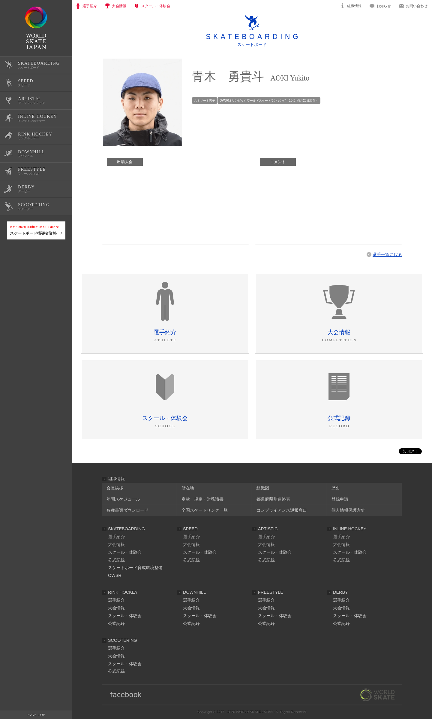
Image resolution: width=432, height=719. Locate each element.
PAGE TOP (36, 715)
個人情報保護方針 (348, 510)
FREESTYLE (270, 592)
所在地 (188, 488)
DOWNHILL (194, 592)
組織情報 (354, 6)
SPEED (190, 528)
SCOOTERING (122, 640)
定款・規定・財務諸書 (203, 499)
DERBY (340, 592)
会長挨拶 (114, 488)
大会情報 (116, 544)
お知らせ (383, 6)
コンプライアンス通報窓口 (281, 510)
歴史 (336, 488)
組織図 (262, 488)
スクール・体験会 (125, 552)
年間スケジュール (123, 499)
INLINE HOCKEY (349, 528)
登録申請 (340, 499)
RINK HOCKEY (123, 592)
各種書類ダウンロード (127, 510)
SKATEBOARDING (126, 528)
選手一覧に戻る (387, 254)
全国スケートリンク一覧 (205, 510)
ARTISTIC (268, 528)
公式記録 (14, 259)
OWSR (115, 575)
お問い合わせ (417, 6)
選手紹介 (116, 536)
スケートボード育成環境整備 (135, 567)
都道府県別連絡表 (273, 499)
